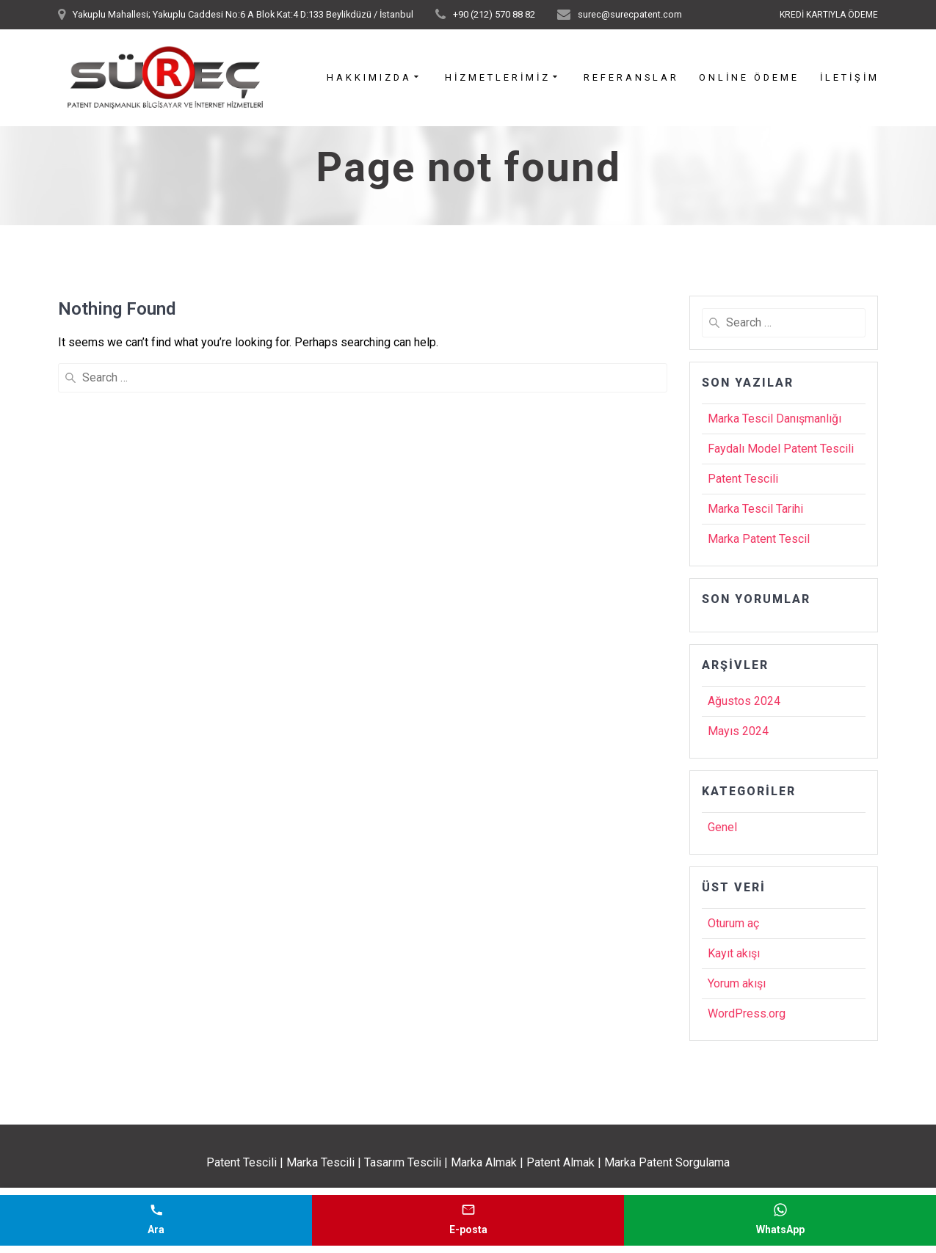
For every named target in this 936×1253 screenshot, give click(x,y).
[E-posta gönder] (468, 1220)
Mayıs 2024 (738, 731)
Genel (722, 827)
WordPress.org (747, 1013)
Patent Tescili (743, 479)
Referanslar (631, 78)
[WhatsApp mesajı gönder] (780, 1220)
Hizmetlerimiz (498, 78)
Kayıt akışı (734, 953)
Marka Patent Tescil (759, 539)
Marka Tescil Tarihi (755, 509)
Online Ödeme (749, 78)
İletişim (849, 78)
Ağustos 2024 (744, 701)
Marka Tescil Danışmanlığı (774, 418)
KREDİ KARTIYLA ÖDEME (829, 15)
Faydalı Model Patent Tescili (781, 449)
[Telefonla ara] (156, 1220)
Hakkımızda (369, 78)
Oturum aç (733, 923)
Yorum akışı (737, 983)
